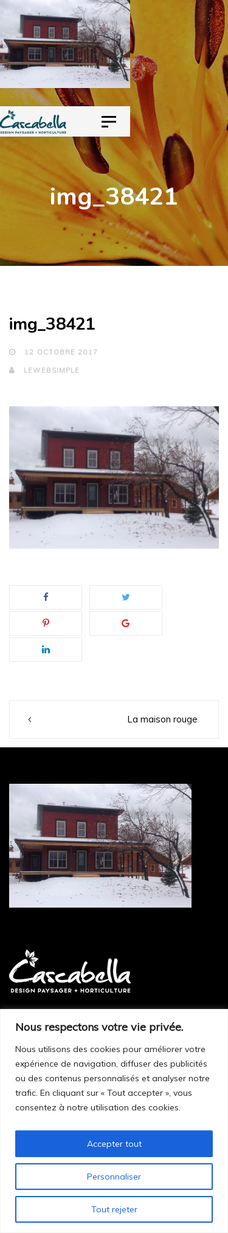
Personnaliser (114, 1176)
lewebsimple (44, 370)
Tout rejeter (114, 1209)
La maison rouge (162, 719)
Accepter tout (114, 1143)
